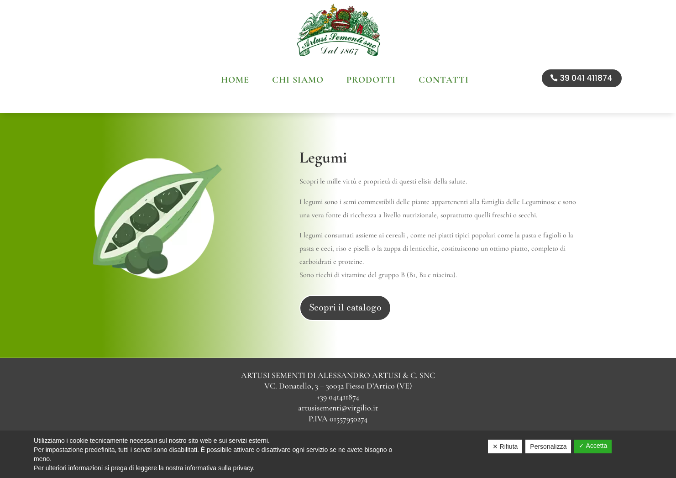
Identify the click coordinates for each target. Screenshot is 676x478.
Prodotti (371, 81)
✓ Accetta (593, 445)
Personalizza (548, 446)
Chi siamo (298, 81)
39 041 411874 (586, 78)
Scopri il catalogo (345, 287)
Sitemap (367, 425)
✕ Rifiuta (505, 446)
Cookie (337, 425)
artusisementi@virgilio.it (338, 388)
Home (235, 81)
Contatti (444, 81)
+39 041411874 (338, 377)
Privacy (308, 425)
